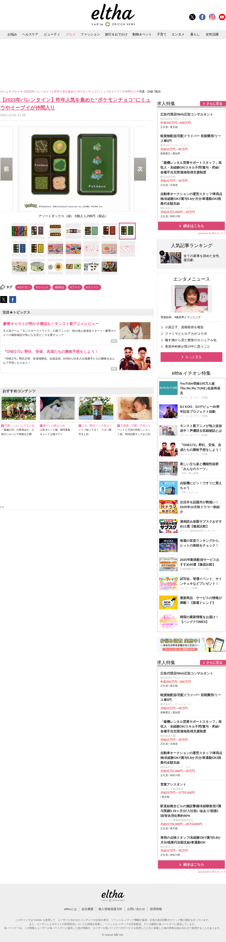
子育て (162, 34)
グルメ (71, 34)
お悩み (12, 34)
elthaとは (70, 909)
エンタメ (178, 34)
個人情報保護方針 (110, 909)
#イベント (42, 287)
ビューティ (52, 34)
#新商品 (60, 287)
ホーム (4, 91)
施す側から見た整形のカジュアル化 (191, 340)
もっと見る (193, 357)
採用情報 (156, 909)
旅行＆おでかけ (116, 34)
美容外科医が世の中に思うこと (187, 346)
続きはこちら (193, 226)
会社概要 (88, 909)
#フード (75, 287)
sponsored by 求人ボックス (212, 233)
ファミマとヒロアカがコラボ (186, 333)
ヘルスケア (30, 34)
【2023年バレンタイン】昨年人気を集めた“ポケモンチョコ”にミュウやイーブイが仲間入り (80, 91)
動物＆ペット (142, 34)
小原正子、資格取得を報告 (184, 327)
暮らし (195, 34)
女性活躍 (212, 34)
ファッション (90, 34)
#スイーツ (92, 287)
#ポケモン (24, 287)
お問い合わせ (136, 909)
